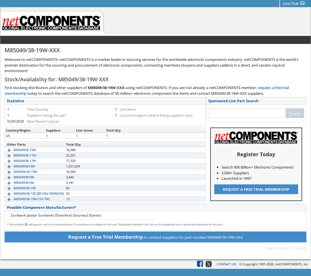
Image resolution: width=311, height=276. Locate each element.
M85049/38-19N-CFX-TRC (25, 199)
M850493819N (17, 177)
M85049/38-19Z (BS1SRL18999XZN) (32, 193)
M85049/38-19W (18, 171)
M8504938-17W (18, 161)
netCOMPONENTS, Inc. (292, 264)
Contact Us (226, 264)
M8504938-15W (18, 150)
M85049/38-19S (18, 188)
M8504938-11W (18, 155)
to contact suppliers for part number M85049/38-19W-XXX (155, 237)
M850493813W (17, 166)
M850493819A (17, 182)
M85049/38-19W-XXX (22, 136)
